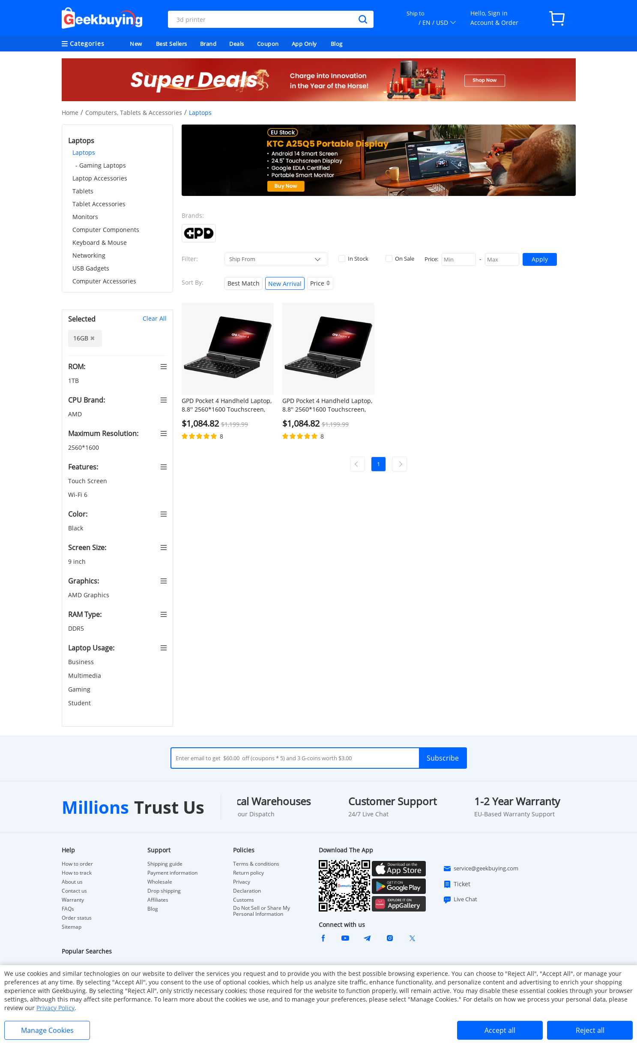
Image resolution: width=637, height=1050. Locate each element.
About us (72, 882)
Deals (236, 44)
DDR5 (77, 628)
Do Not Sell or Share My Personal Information (261, 911)
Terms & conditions (256, 864)
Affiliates (157, 900)
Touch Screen (88, 481)
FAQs (68, 909)
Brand (208, 44)
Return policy (248, 873)
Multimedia (85, 675)
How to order (77, 864)
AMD (76, 414)
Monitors (85, 217)
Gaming (80, 689)
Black (76, 528)
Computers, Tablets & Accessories (133, 112)
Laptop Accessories (99, 178)
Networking (88, 255)
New (136, 44)
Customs (243, 900)
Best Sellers (171, 44)
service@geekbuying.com (480, 868)
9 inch (77, 561)
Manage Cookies (47, 1030)
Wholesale (159, 882)
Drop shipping (164, 891)
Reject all (590, 1030)
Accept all (499, 1030)
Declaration (247, 891)
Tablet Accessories (99, 204)
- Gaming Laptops (100, 165)
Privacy (241, 882)
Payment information (172, 873)
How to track (77, 873)
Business (82, 662)
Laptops (83, 152)
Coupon (268, 44)
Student (80, 703)
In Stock (353, 258)
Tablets (82, 191)
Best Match (243, 283)
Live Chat (460, 899)
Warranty (73, 900)
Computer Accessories (104, 281)
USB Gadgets (90, 268)
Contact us (74, 891)
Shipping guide (164, 864)
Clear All (155, 318)
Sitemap (71, 926)
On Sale (400, 258)
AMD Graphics (89, 595)
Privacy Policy (55, 1008)
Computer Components (105, 230)
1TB (74, 380)
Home (70, 112)
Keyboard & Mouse (99, 242)
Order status (77, 918)
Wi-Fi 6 (78, 494)
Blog (337, 44)
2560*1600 (84, 447)
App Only (304, 44)
